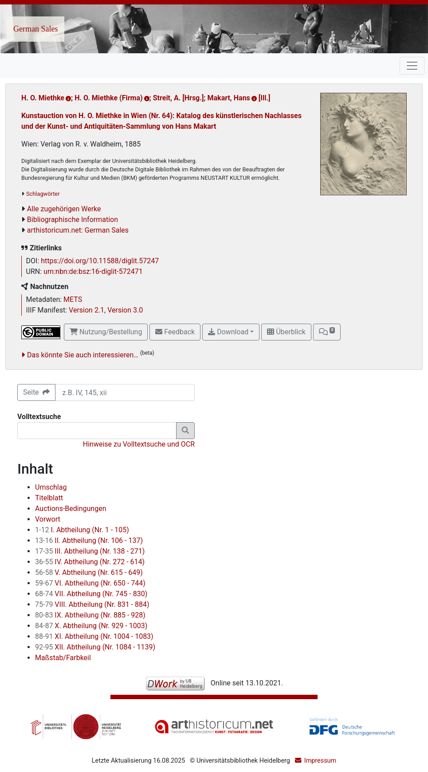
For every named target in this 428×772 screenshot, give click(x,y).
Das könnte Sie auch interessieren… (82, 355)
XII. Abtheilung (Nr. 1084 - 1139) (95, 647)
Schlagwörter (42, 193)
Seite (36, 392)
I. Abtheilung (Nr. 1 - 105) (82, 530)
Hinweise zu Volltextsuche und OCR (139, 444)
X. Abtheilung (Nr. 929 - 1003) (91, 626)
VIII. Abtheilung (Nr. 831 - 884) (92, 604)
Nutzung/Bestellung (106, 332)
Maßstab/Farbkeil (63, 657)
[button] (327, 332)
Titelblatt (49, 498)
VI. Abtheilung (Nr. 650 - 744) (90, 583)
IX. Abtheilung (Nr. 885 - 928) (90, 615)
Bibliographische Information (72, 219)
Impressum (320, 760)
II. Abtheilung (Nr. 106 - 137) (89, 540)
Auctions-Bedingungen (70, 508)
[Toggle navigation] (412, 66)
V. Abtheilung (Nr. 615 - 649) (89, 572)
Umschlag (51, 487)
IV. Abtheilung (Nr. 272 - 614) (90, 562)
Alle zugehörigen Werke (64, 209)
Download (228, 332)
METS (72, 299)
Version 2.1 (86, 310)
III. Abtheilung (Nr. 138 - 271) (90, 551)
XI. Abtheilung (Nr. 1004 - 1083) (94, 636)
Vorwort (47, 519)
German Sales (35, 28)
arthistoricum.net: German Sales (78, 230)
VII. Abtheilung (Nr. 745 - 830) (91, 594)
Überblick (286, 332)
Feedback (175, 332)
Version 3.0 (125, 310)
